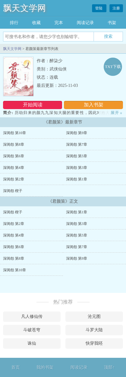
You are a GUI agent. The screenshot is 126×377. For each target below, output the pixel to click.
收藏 (36, 22)
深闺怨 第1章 (76, 179)
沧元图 (94, 316)
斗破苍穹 (31, 330)
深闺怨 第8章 (13, 144)
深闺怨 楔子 (12, 191)
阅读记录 (85, 22)
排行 (14, 22)
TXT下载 (112, 66)
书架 (112, 22)
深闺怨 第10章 (14, 133)
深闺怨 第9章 (76, 133)
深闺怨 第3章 (76, 167)
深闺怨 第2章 (13, 179)
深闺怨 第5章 (76, 156)
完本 (58, 22)
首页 (15, 367)
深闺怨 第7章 (76, 144)
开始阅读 (33, 104)
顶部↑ (109, 367)
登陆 (99, 8)
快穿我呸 (94, 343)
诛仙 (32, 343)
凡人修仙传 (32, 316)
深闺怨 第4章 (13, 167)
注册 (116, 8)
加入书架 (93, 104)
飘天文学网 (24, 8)
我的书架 (45, 367)
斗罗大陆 (94, 330)
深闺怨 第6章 (13, 156)
